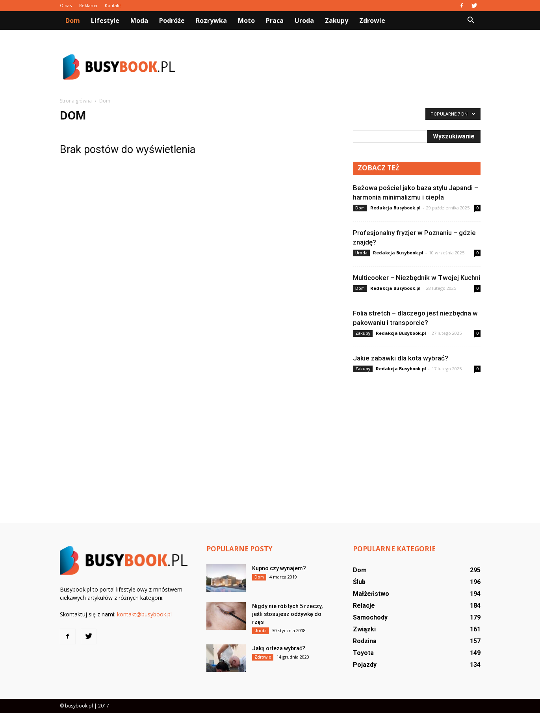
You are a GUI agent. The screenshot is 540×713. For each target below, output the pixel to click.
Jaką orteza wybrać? (278, 648)
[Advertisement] (337, 66)
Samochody (370, 617)
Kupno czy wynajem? (279, 568)
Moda (139, 20)
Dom (72, 20)
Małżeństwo (371, 593)
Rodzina (365, 641)
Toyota (363, 653)
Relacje (364, 605)
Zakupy (336, 20)
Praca (275, 20)
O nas (66, 5)
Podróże (172, 20)
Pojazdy (365, 664)
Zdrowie (372, 20)
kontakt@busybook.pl (144, 614)
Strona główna (76, 100)
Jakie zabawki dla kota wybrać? (400, 358)
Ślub (359, 582)
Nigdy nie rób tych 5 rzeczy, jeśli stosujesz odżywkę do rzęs (287, 614)
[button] (471, 20)
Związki (364, 629)
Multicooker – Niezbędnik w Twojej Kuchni (416, 278)
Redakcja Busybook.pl (395, 208)
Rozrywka (211, 20)
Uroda (304, 20)
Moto (246, 20)
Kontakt (113, 5)
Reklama (88, 5)
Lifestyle (105, 20)
